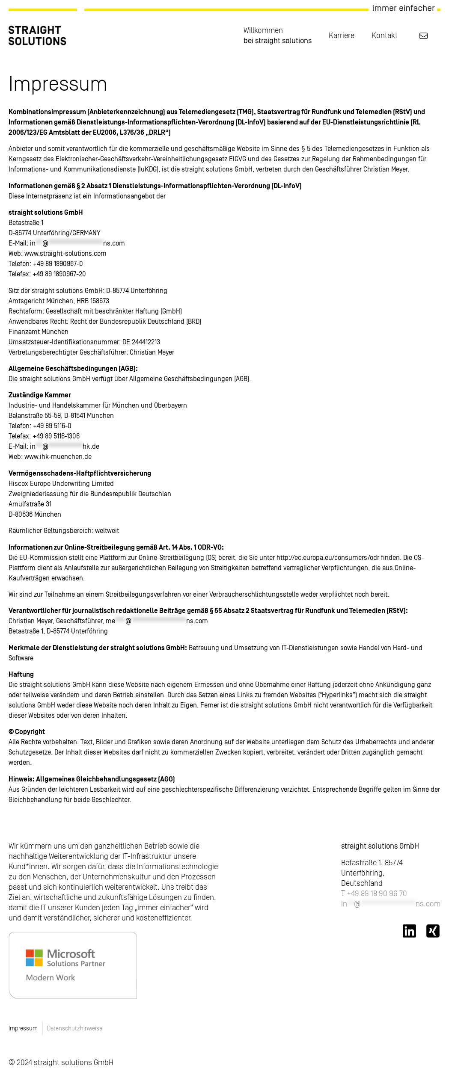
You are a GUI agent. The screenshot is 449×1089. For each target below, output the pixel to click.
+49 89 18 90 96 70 (377, 893)
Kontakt (385, 35)
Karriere (341, 35)
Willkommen (278, 36)
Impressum (23, 1028)
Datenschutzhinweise (74, 1028)
